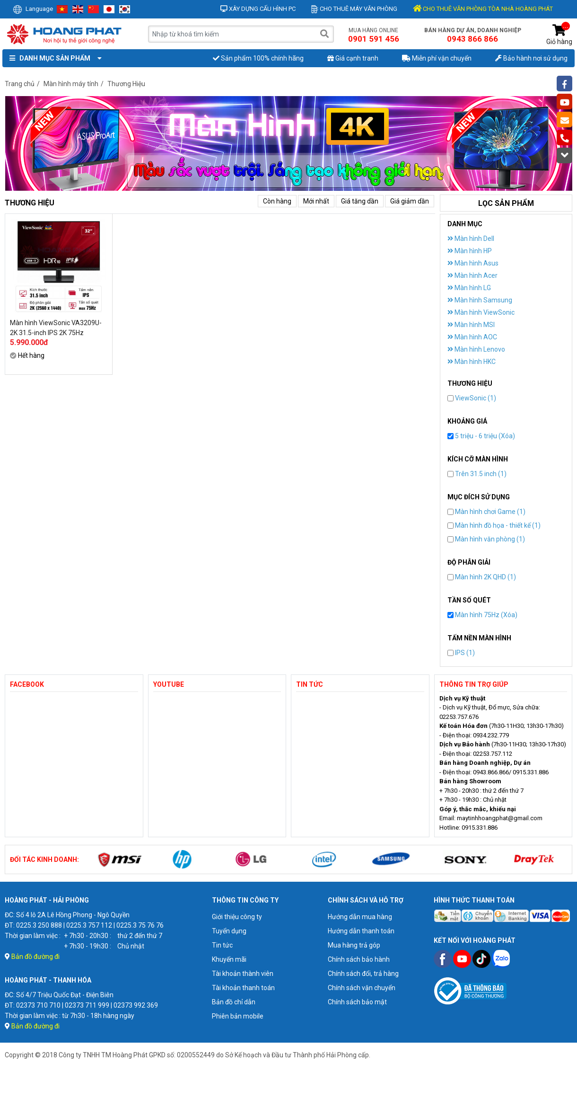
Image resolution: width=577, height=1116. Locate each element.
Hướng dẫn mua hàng (360, 917)
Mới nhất (316, 201)
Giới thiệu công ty (237, 917)
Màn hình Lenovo (476, 349)
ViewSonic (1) (471, 398)
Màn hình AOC (472, 337)
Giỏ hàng (559, 34)
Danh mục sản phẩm (53, 58)
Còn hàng (277, 201)
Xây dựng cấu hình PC (258, 8)
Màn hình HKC (471, 361)
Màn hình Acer (472, 275)
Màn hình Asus (472, 263)
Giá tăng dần (359, 201)
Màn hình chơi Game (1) (486, 511)
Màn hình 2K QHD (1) (481, 577)
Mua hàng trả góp (354, 945)
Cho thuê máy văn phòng (354, 8)
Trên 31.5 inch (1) (477, 474)
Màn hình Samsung (479, 300)
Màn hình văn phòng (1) (486, 539)
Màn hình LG (469, 288)
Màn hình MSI (471, 324)
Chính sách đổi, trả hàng (363, 973)
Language (33, 8)
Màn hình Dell (470, 238)
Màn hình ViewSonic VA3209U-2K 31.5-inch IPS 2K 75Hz (56, 328)
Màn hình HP (469, 251)
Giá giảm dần (409, 201)
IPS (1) (461, 652)
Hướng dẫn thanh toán (361, 931)
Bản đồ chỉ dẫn (233, 1002)
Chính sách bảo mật (357, 1002)
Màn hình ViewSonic (481, 312)
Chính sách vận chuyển (361, 988)
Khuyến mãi (229, 959)
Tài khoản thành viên (242, 973)
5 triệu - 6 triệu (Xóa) (481, 436)
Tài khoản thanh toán (243, 988)
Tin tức (222, 945)
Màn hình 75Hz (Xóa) (482, 615)
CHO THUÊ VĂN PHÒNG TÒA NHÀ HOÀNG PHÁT (483, 8)
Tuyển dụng (229, 931)
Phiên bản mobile (237, 1016)
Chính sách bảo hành (359, 959)
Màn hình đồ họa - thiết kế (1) (494, 525)
